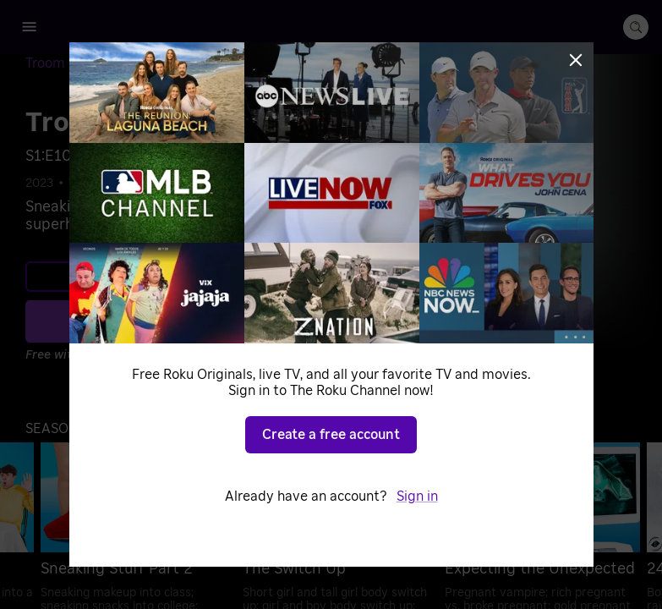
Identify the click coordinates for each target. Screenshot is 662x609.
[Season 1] (162, 64)
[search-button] (635, 27)
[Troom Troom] (80, 64)
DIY (124, 183)
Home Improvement (205, 183)
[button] (69, 428)
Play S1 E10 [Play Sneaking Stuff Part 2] (203, 320)
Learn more (193, 276)
